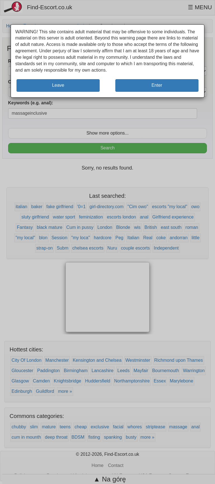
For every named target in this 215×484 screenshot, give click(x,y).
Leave (58, 85)
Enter (156, 85)
